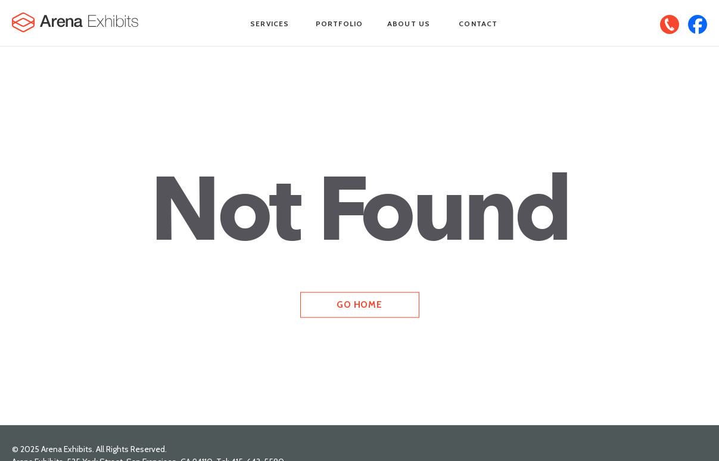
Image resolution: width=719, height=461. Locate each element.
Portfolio (339, 23)
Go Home (359, 304)
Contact (478, 23)
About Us (409, 23)
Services (270, 23)
